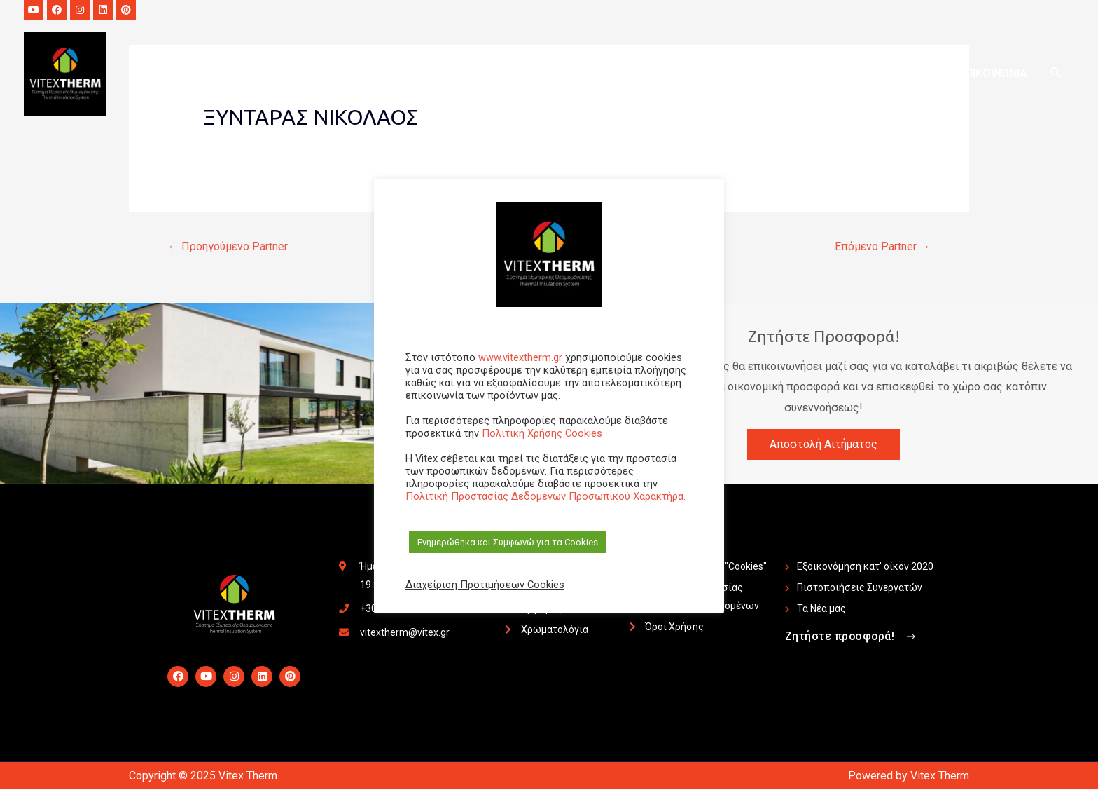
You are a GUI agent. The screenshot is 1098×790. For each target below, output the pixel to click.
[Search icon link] (1055, 75)
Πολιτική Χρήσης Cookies (542, 433)
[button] (852, 637)
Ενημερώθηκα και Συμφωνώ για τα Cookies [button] (507, 542)
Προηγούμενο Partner (227, 246)
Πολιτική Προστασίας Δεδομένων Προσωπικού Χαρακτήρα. (545, 496)
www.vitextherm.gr (520, 357)
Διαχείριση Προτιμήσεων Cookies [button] (484, 584)
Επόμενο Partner (883, 246)
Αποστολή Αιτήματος (824, 444)
